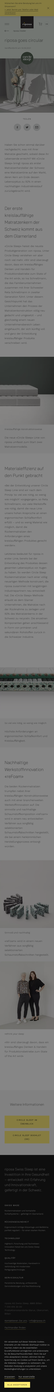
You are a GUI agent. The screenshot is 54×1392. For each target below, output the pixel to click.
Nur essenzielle (26, 1376)
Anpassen (9, 1376)
